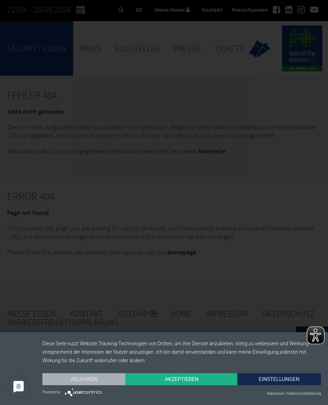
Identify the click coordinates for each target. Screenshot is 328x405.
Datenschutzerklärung (304, 393)
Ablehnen (84, 379)
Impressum (276, 393)
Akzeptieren (182, 379)
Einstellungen (279, 379)
